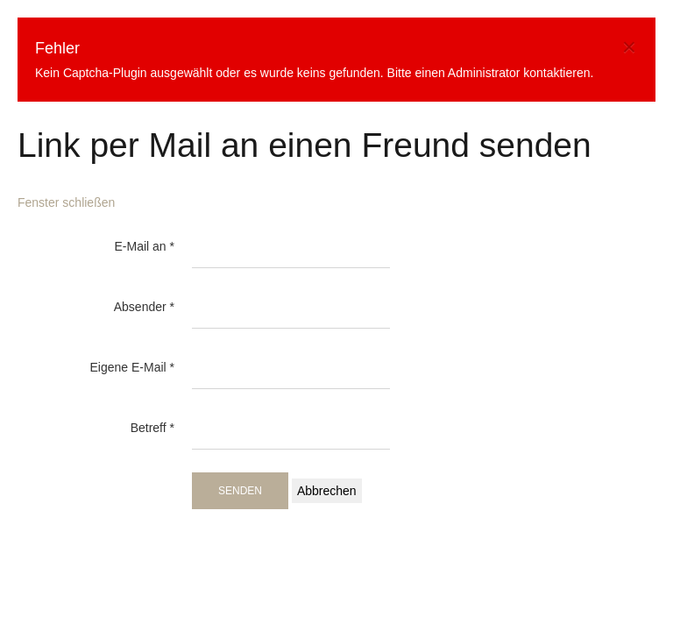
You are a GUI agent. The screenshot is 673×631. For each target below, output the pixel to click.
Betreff (152, 428)
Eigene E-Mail (132, 367)
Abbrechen (327, 491)
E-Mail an (144, 246)
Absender (144, 307)
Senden (240, 491)
